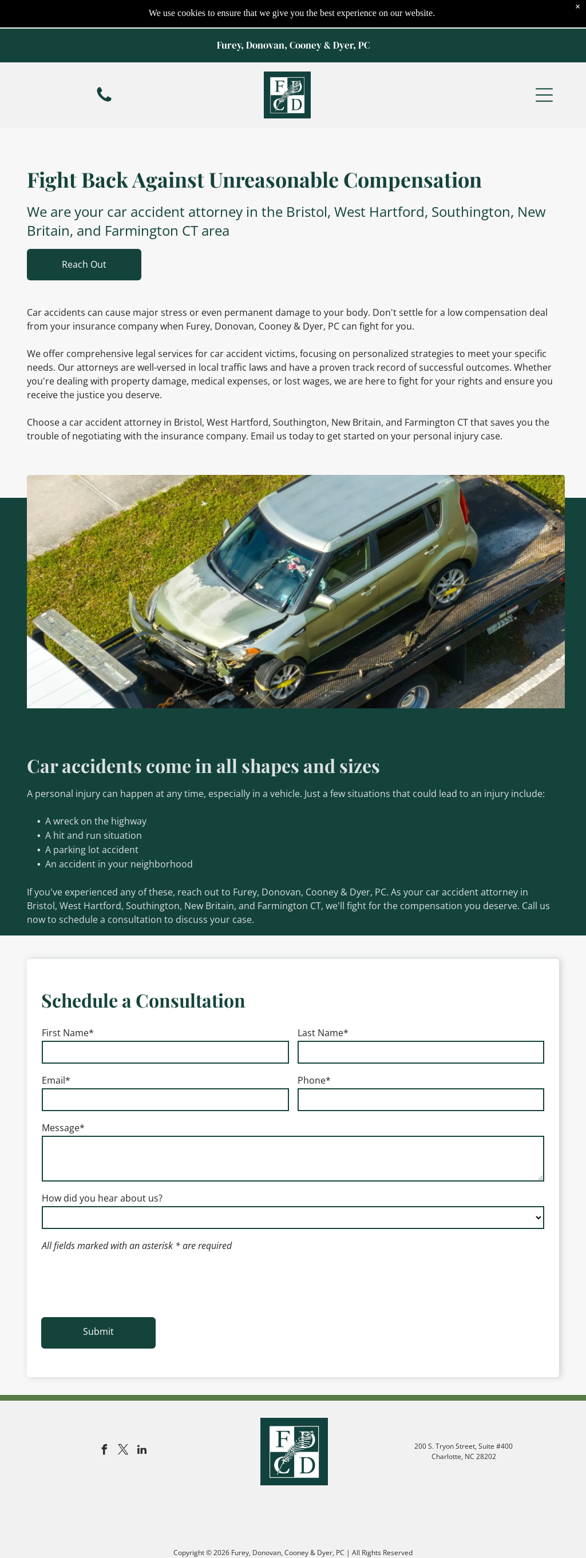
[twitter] (123, 1369)
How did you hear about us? (102, 1169)
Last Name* (323, 1004)
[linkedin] (142, 1369)
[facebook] (104, 1369)
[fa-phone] (104, 72)
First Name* (68, 1004)
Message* (63, 1099)
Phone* (314, 1051)
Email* (56, 1051)
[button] (544, 66)
